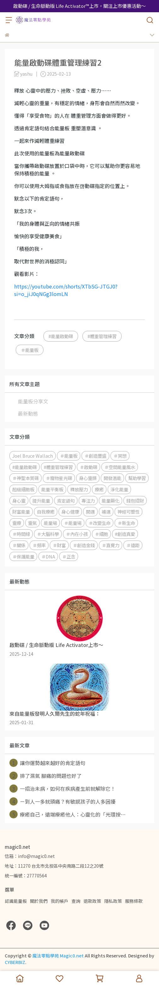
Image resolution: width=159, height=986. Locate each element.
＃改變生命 (99, 523)
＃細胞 (101, 534)
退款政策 (92, 901)
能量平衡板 (52, 489)
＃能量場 (73, 523)
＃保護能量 (23, 556)
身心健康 (70, 511)
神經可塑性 (128, 511)
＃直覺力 (110, 545)
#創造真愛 (125, 534)
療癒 (99, 489)
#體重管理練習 (102, 336)
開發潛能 (112, 478)
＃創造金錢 (84, 545)
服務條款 (134, 901)
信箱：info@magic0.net (30, 856)
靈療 (16, 523)
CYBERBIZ (15, 962)
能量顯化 (110, 500)
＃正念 (68, 556)
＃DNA (48, 556)
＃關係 (19, 545)
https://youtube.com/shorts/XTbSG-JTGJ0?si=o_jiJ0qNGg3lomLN (65, 290)
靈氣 (32, 523)
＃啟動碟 (88, 467)
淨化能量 (119, 489)
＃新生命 (126, 523)
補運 (106, 511)
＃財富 (59, 545)
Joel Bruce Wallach (32, 455)
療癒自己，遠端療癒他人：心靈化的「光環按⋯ (67, 814)
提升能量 (41, 500)
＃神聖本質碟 (25, 478)
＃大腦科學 (48, 534)
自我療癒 (45, 511)
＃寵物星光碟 (59, 478)
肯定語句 (66, 500)
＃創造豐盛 (95, 455)
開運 (90, 511)
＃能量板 (29, 350)
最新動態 (28, 413)
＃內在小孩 (77, 534)
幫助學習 (137, 478)
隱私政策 (113, 901)
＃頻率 (39, 545)
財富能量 (21, 511)
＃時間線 (21, 534)
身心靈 (19, 500)
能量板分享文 (33, 401)
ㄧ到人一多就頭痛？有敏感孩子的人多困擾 (62, 801)
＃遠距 (132, 545)
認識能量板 (16, 901)
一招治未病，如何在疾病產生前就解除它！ (62, 788)
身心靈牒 (88, 478)
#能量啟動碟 (60, 336)
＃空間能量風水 (119, 467)
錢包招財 (135, 500)
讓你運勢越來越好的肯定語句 (47, 763)
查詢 (75, 901)
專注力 (88, 500)
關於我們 (39, 901)
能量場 (50, 523)
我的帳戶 (59, 901)
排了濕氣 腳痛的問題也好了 (45, 776)
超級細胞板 (23, 489)
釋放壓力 (79, 489)
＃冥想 (120, 455)
